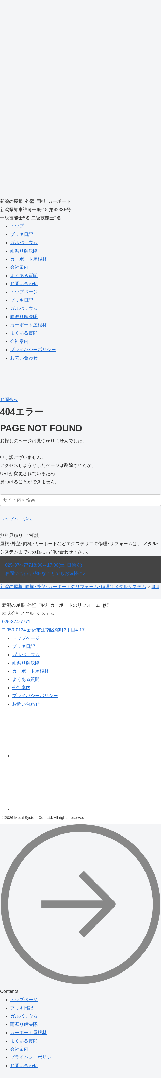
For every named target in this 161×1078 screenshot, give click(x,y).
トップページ (24, 291)
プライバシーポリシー (33, 349)
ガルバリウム (24, 242)
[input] (80, 500)
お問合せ (9, 399)
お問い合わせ (24, 283)
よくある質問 (24, 275)
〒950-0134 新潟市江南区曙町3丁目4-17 (43, 629)
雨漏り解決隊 (24, 250)
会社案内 (19, 267)
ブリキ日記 (21, 234)
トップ (17, 226)
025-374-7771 (43, 565)
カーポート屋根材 (28, 259)
